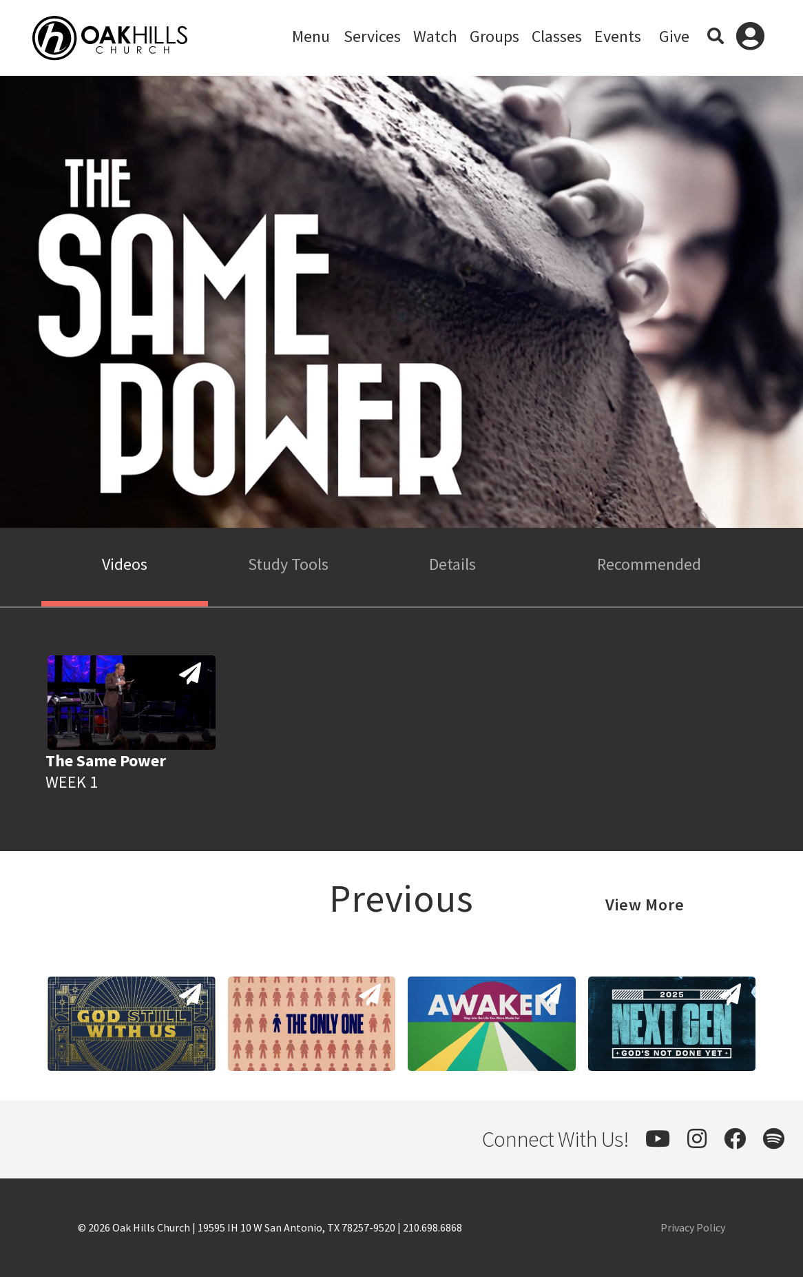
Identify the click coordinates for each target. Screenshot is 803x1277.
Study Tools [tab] (288, 564)
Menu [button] (311, 36)
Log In (750, 38)
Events (617, 36)
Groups (494, 36)
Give (674, 36)
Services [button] (372, 36)
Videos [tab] (124, 564)
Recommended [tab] (649, 564)
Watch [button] (435, 36)
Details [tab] (452, 564)
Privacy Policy (692, 1227)
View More (645, 904)
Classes (557, 36)
